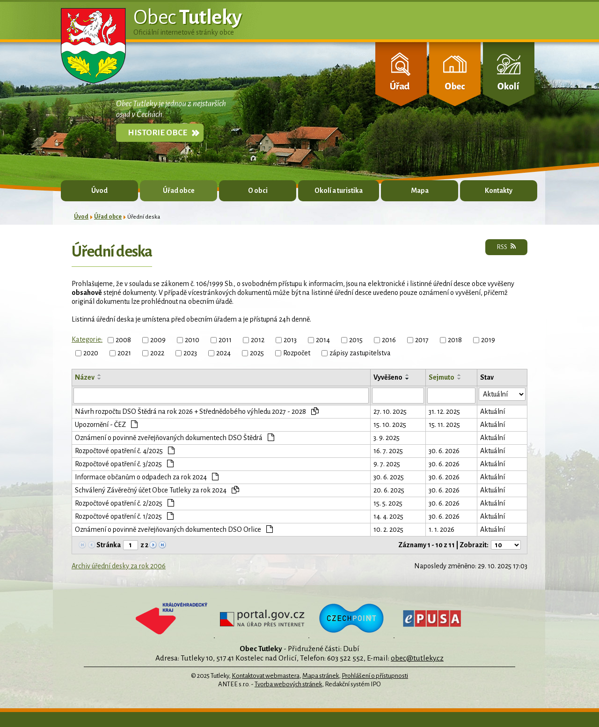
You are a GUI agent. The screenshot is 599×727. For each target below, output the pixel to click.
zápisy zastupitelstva (360, 353)
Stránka (108, 545)
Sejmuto (441, 377)
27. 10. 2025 (390, 411)
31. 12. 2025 (444, 411)
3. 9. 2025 (386, 437)
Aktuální (492, 411)
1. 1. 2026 (441, 529)
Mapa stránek (320, 675)
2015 (356, 340)
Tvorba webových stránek (288, 684)
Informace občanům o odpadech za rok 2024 (147, 477)
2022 (157, 353)
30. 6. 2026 (444, 451)
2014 (323, 340)
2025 (257, 353)
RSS (506, 246)
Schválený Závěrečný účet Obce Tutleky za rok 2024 (157, 490)
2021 (124, 353)
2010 (192, 340)
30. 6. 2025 (388, 477)
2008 (123, 340)
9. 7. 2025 (386, 464)
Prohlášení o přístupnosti (375, 675)
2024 (223, 353)
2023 (190, 353)
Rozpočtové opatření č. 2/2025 (124, 503)
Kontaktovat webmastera (266, 675)
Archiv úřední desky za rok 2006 (119, 566)
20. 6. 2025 (388, 490)
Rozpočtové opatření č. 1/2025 (124, 516)
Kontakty (498, 190)
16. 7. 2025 (388, 451)
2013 (290, 340)
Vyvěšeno (387, 377)
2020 (90, 353)
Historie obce (157, 132)
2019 (488, 340)
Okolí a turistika (338, 190)
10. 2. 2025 (388, 529)
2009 (158, 340)
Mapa (420, 190)
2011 (225, 340)
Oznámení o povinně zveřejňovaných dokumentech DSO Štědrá (174, 437)
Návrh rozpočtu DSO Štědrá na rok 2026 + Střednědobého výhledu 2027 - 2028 (197, 411)
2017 (422, 340)
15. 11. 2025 (444, 424)
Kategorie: (87, 339)
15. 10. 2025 (389, 424)
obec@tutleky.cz (417, 658)
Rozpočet (296, 353)
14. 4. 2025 (388, 516)
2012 (257, 340)
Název (85, 377)
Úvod (99, 190)
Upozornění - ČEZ (106, 424)
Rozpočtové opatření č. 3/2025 (124, 464)
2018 (455, 340)
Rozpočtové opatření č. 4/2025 (125, 451)
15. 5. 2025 (387, 503)
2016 (389, 340)
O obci (258, 190)
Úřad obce (179, 190)
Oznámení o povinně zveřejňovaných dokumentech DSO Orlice (174, 529)
